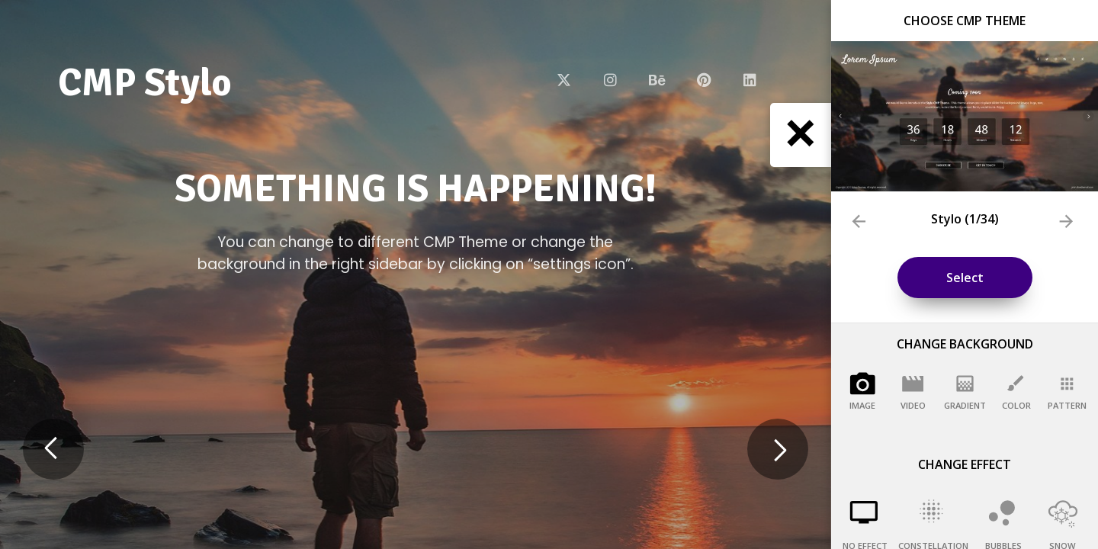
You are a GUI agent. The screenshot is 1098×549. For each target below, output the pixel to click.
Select (965, 277)
